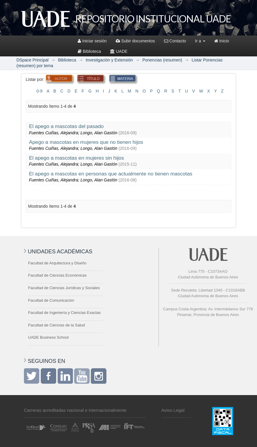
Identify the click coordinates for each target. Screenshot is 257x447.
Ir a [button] (200, 40)
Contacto (175, 40)
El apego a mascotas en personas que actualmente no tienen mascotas (110, 174)
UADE (119, 51)
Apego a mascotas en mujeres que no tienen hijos (86, 142)
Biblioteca (89, 51)
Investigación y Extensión (109, 60)
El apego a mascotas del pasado (66, 126)
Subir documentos (135, 40)
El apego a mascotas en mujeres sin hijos (76, 158)
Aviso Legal (172, 410)
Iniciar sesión (92, 40)
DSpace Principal (32, 60)
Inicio (221, 40)
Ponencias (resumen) (162, 60)
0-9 (39, 91)
